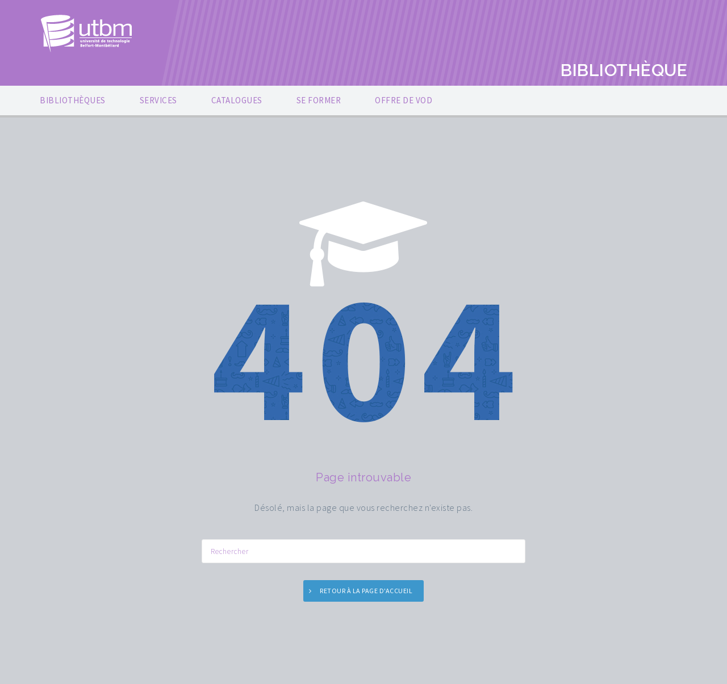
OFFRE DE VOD (403, 100)
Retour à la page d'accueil (366, 590)
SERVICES (158, 100)
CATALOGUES (236, 100)
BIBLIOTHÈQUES (73, 100)
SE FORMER (318, 100)
